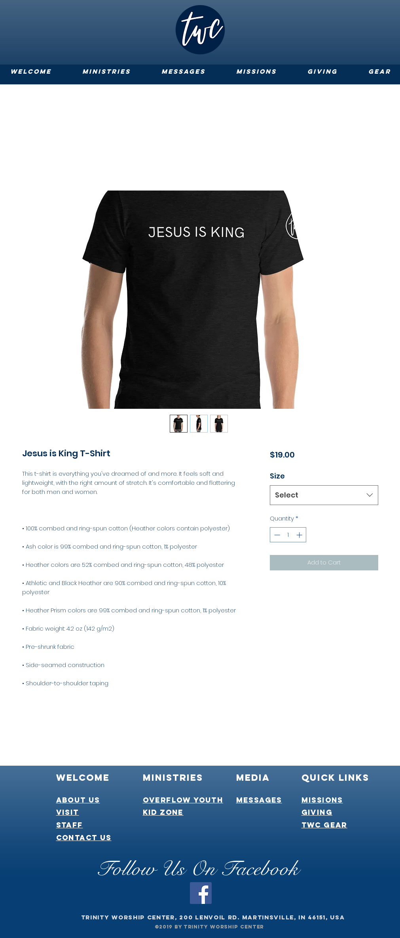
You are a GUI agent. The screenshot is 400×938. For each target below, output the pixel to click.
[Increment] (300, 535)
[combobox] (324, 495)
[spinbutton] (288, 535)
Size (277, 476)
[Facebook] (201, 893)
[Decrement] (276, 535)
